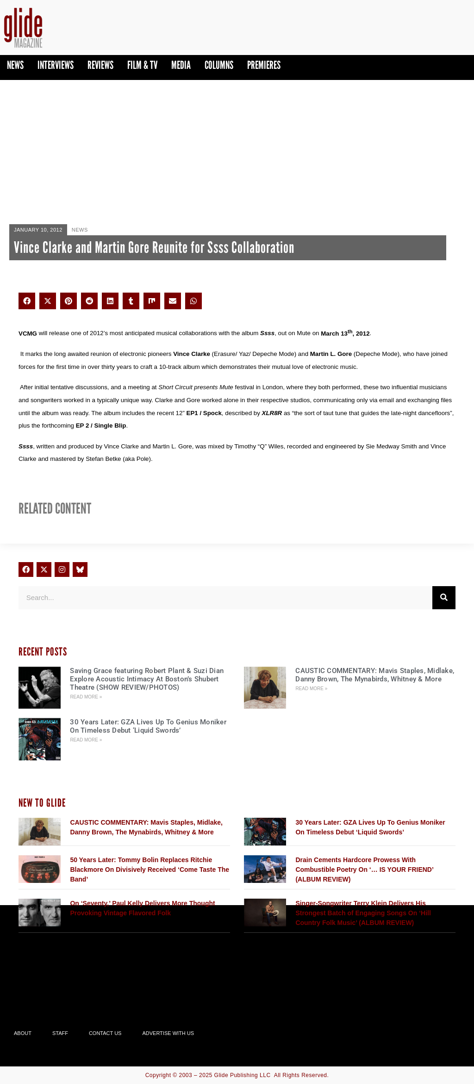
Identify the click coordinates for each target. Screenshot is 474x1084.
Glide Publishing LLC (242, 1075)
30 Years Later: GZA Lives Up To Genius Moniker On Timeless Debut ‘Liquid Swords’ (148, 726)
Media (181, 65)
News (15, 65)
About (22, 1033)
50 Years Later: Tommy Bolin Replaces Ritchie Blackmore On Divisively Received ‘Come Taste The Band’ (149, 869)
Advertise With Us (168, 1033)
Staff (60, 1033)
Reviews (100, 65)
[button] (27, 301)
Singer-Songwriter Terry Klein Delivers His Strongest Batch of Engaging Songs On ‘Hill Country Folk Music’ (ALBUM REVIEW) (362, 913)
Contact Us (105, 1033)
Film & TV (142, 65)
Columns (219, 65)
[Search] (443, 597)
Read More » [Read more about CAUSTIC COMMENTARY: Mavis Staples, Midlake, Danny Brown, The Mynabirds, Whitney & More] (311, 688)
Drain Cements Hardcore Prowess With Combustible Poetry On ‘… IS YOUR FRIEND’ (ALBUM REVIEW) (364, 869)
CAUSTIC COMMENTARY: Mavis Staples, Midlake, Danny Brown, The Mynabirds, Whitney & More (374, 675)
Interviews (55, 65)
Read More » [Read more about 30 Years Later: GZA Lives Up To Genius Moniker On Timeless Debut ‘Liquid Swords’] (86, 739)
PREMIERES (264, 65)
